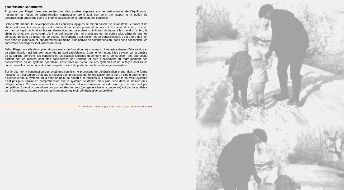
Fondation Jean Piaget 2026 (98, 106)
